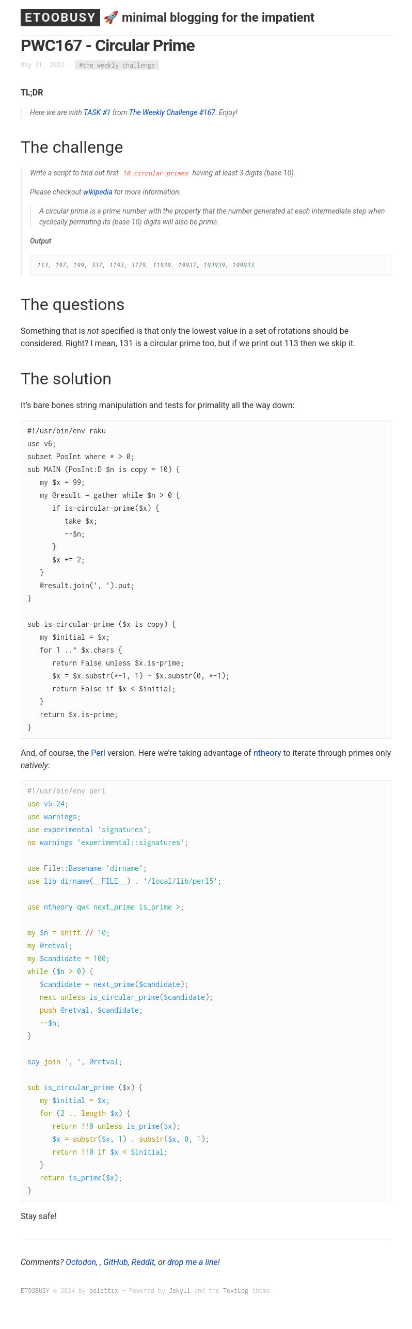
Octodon (81, 1262)
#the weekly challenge (117, 65)
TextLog (235, 1290)
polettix (103, 1290)
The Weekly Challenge (163, 112)
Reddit (143, 1262)
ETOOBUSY (60, 17)
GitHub (115, 1262)
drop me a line (192, 1262)
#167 (207, 112)
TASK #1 (97, 112)
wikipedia (98, 192)
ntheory (267, 753)
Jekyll (180, 1290)
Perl (98, 753)
